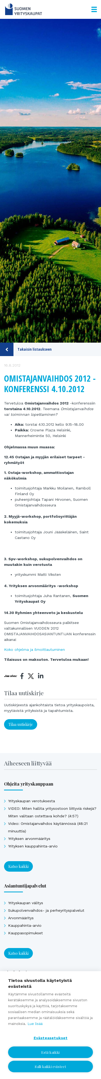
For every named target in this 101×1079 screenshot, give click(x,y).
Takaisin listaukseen (26, 349)
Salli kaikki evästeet (50, 1066)
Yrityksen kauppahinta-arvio (33, 846)
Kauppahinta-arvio (24, 925)
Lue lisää (35, 1024)
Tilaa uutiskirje (20, 724)
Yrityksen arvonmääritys (29, 838)
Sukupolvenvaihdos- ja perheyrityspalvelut (46, 910)
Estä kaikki (50, 1052)
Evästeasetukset (51, 1038)
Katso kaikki (18, 866)
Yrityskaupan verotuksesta (31, 801)
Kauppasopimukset (25, 933)
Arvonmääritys (21, 918)
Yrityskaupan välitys (25, 903)
